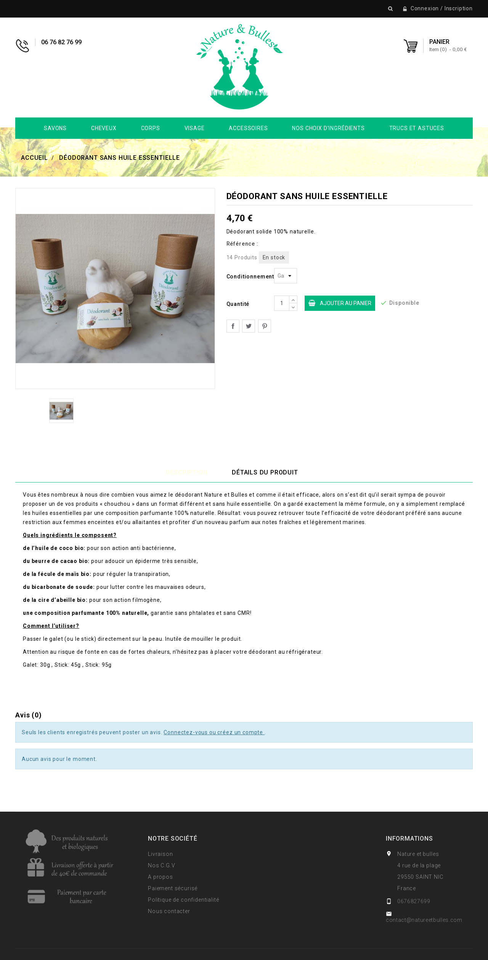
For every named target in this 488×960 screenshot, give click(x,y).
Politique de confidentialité (183, 900)
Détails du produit (265, 472)
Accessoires (248, 128)
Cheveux (104, 128)
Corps (150, 128)
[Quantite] (281, 303)
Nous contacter (169, 911)
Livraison (160, 854)
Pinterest (264, 326)
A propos (160, 877)
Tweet (248, 326)
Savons (55, 128)
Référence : (242, 244)
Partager (233, 326)
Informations (409, 838)
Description (187, 472)
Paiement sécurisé (172, 888)
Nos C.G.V (161, 865)
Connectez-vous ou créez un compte (214, 732)
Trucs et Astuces (416, 128)
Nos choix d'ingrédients (328, 128)
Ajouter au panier (338, 303)
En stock (274, 257)
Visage (195, 128)
